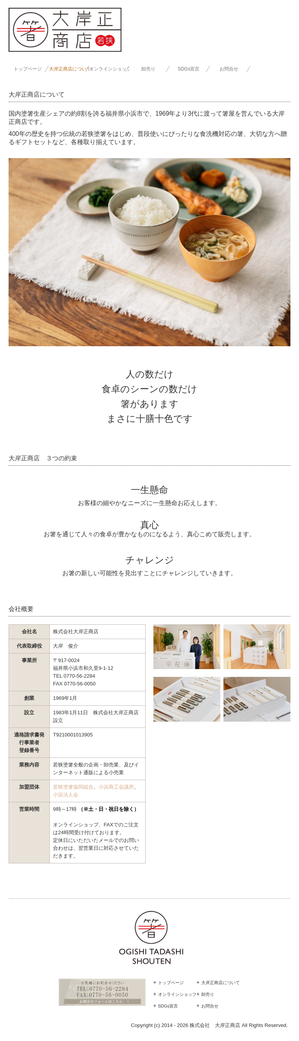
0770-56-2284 (79, 676)
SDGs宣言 (188, 69)
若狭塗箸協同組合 (73, 787)
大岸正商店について (69, 69)
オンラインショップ (109, 69)
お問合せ (229, 69)
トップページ (28, 69)
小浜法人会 (65, 795)
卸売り (148, 69)
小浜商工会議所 (116, 787)
